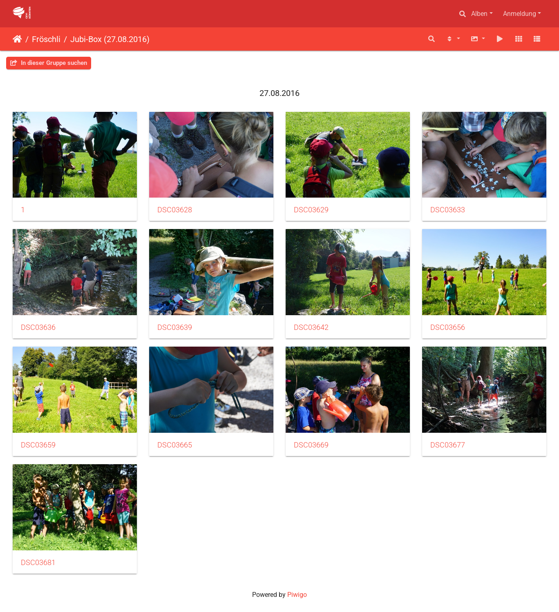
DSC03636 (38, 327)
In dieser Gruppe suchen (48, 63)
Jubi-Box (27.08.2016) (110, 39)
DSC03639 (174, 327)
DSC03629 (311, 210)
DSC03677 (447, 445)
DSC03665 (174, 445)
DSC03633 (447, 210)
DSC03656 (447, 327)
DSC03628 (174, 210)
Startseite (17, 39)
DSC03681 (38, 563)
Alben (479, 14)
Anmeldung (519, 14)
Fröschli (46, 39)
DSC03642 (311, 327)
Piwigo (297, 595)
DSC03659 (38, 445)
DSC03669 (311, 445)
